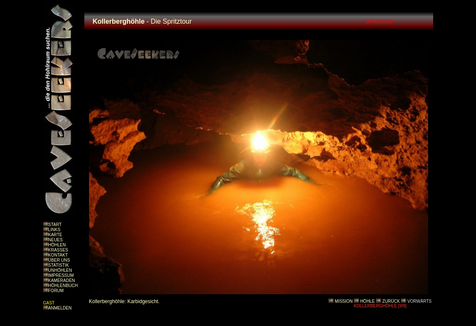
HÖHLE (367, 301)
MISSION (344, 301)
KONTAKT (58, 255)
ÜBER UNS (59, 260)
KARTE (55, 234)
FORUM (56, 290)
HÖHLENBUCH (63, 285)
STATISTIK (58, 265)
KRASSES (58, 250)
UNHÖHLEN (60, 270)
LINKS (54, 229)
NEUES (55, 240)
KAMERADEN (61, 280)
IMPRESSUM (61, 275)
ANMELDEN (60, 308)
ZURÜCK (391, 301)
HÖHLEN (57, 245)
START (55, 224)
